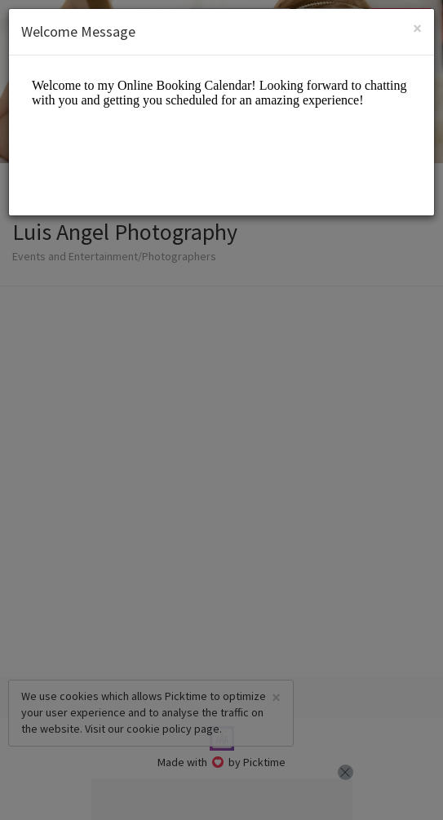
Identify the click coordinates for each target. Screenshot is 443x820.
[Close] (417, 28)
